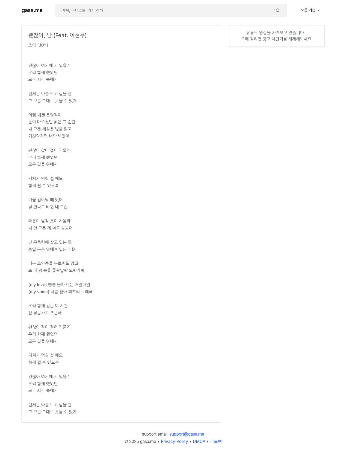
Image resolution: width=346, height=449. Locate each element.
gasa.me (32, 10)
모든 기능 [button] (309, 10)
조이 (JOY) (38, 45)
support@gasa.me (187, 434)
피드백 (216, 441)
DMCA (199, 441)
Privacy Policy (174, 441)
